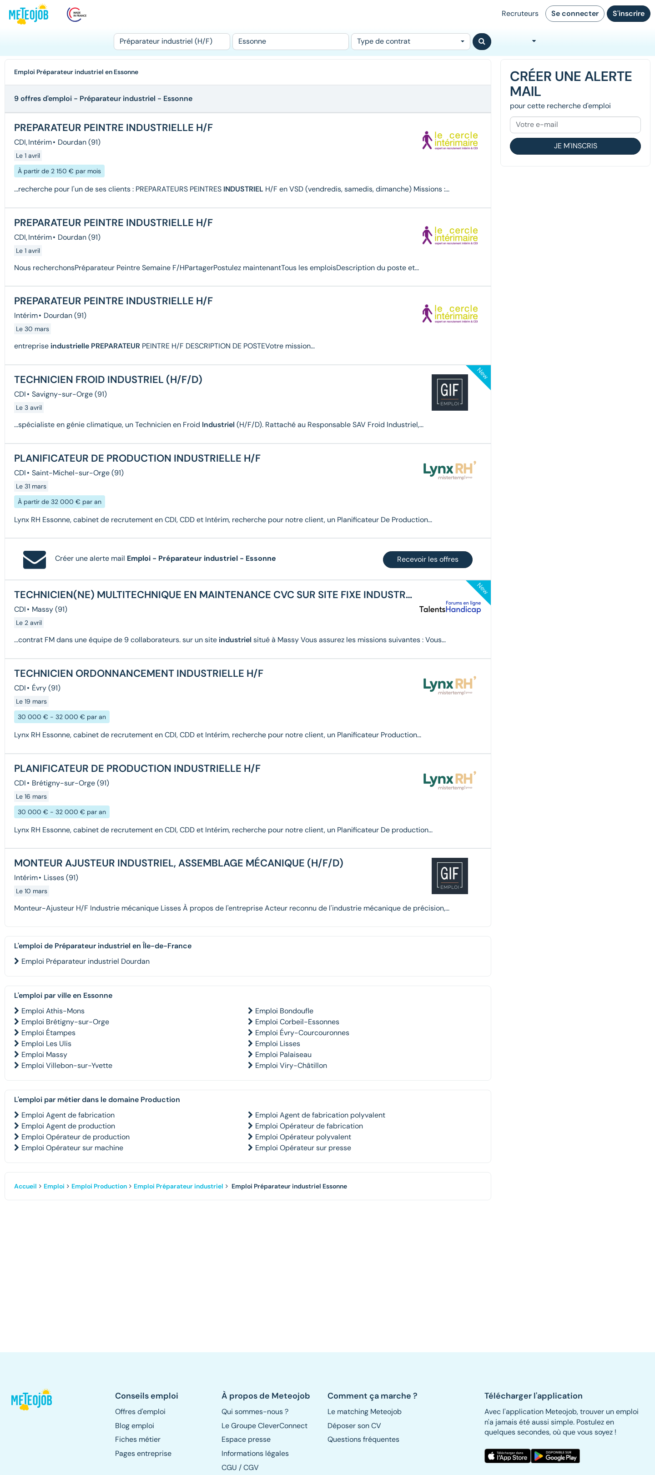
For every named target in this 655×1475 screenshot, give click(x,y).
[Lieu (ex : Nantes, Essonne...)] (290, 41)
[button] (35, 1399)
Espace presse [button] (246, 1439)
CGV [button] (251, 1467)
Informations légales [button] (255, 1453)
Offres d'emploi (140, 1411)
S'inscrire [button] (629, 13)
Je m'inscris (575, 146)
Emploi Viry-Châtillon (291, 1065)
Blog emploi (134, 1425)
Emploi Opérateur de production (75, 1137)
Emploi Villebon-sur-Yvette (66, 1065)
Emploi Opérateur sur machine (72, 1148)
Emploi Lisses (277, 1043)
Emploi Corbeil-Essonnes (297, 1022)
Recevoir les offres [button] (427, 559)
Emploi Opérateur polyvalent (303, 1137)
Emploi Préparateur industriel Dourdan (85, 961)
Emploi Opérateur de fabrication (309, 1126)
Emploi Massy (44, 1054)
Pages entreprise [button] (143, 1453)
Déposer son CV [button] (354, 1425)
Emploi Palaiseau (283, 1054)
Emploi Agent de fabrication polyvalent (320, 1115)
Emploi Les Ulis (46, 1043)
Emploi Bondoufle (284, 1011)
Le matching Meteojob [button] (365, 1411)
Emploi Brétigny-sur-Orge (65, 1022)
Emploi (54, 1186)
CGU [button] (229, 1467)
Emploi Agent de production (68, 1126)
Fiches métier (138, 1439)
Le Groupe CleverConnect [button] (264, 1425)
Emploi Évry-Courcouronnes (302, 1032)
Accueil (25, 1186)
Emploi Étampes (48, 1032)
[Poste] (172, 41)
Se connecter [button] (575, 13)
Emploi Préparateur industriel (178, 1186)
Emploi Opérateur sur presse (303, 1148)
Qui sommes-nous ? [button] (255, 1411)
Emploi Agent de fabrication (68, 1115)
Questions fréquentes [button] (363, 1439)
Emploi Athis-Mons (53, 1011)
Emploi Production (99, 1186)
